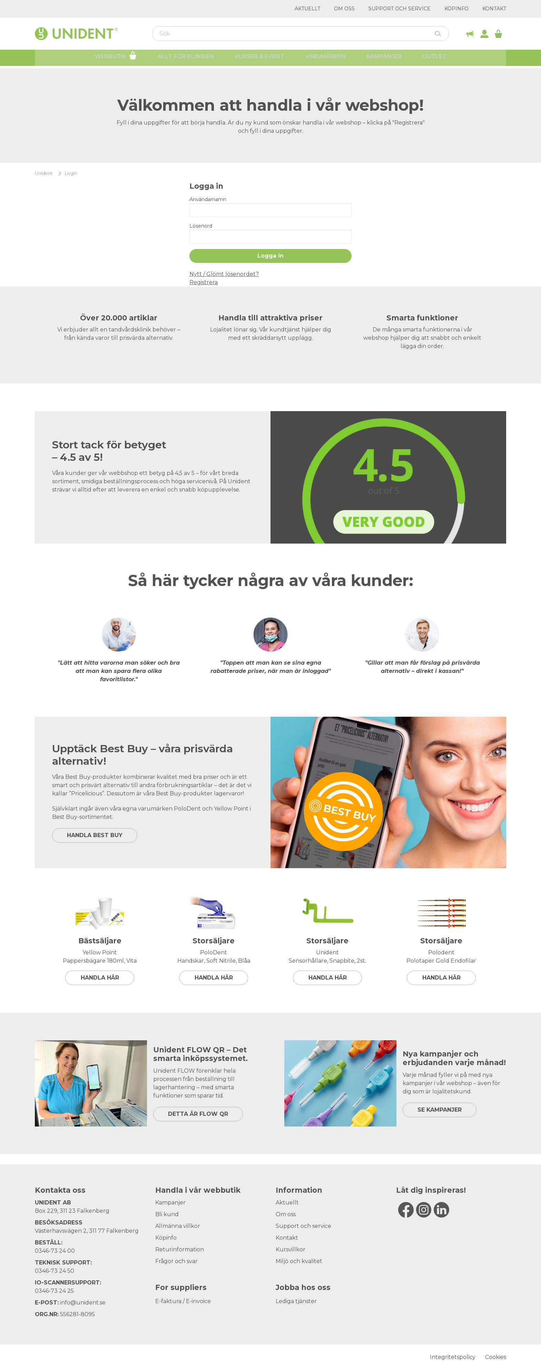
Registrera (203, 282)
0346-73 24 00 (55, 1251)
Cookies (495, 1357)
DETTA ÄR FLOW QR (198, 1114)
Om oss (344, 9)
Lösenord (200, 226)
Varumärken (325, 59)
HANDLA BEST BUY (94, 835)
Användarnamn (207, 199)
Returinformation (179, 1249)
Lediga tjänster (296, 1301)
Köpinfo (456, 9)
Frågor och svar (176, 1261)
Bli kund (167, 1214)
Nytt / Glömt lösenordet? (224, 274)
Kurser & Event (259, 59)
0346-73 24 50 (54, 1271)
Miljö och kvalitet (299, 1261)
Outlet (434, 59)
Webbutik (116, 58)
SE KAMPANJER (439, 1109)
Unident (44, 173)
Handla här (100, 977)
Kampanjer (384, 59)
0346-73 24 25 (54, 1291)
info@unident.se (83, 1302)
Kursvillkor (290, 1249)
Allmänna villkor (177, 1226)
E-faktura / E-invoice (183, 1301)
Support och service (399, 9)
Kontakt (494, 9)
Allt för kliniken (186, 59)
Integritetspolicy (452, 1357)
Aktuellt (307, 9)
